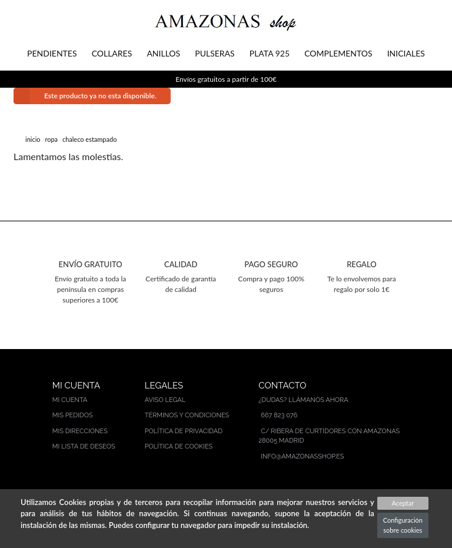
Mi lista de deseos (83, 446)
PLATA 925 (270, 53)
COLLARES (112, 53)
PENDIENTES (52, 53)
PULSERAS (214, 53)
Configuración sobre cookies (403, 525)
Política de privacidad (183, 431)
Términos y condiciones (187, 415)
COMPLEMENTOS (338, 53)
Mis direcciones (80, 431)
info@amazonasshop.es (302, 456)
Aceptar (402, 503)
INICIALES (406, 53)
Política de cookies (179, 446)
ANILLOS (163, 53)
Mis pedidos (72, 415)
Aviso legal (165, 400)
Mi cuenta (70, 400)
